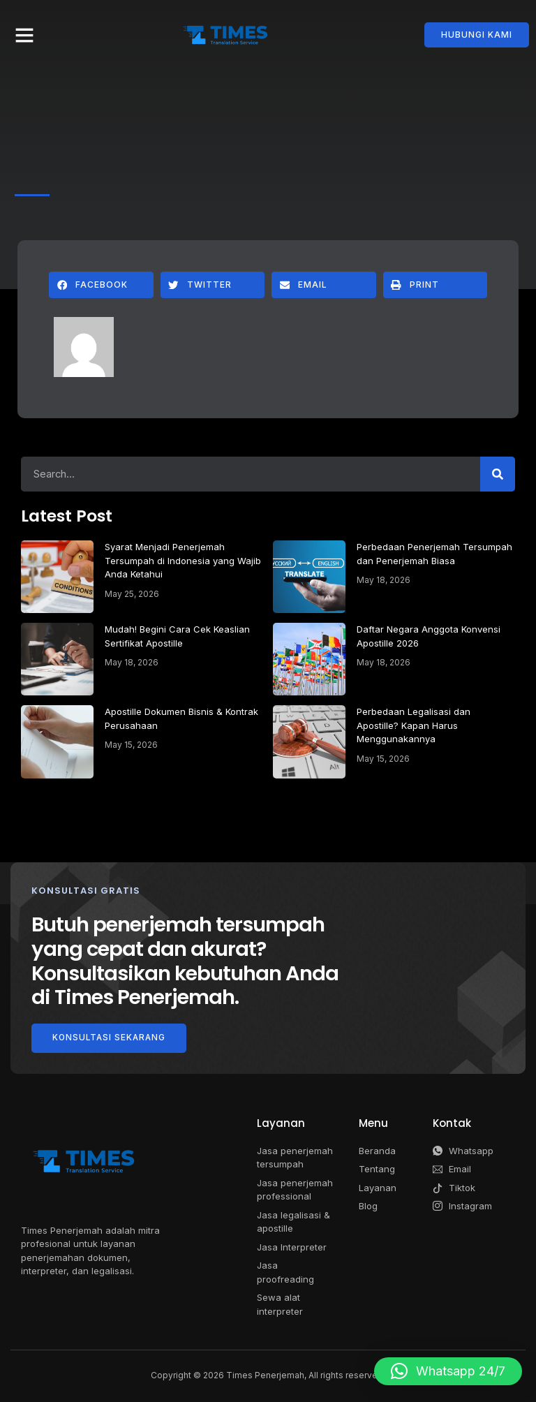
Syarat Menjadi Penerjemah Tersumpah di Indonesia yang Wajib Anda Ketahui (183, 560)
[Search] (497, 474)
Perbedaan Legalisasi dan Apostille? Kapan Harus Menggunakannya (413, 725)
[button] (24, 35)
